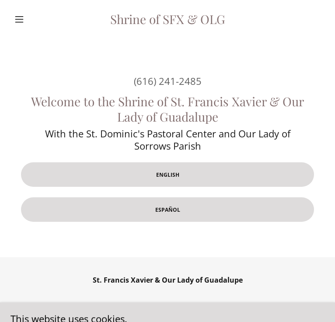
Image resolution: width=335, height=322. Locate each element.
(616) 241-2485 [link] (168, 81)
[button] (34, 19)
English (167, 174)
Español (167, 210)
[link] (168, 19)
